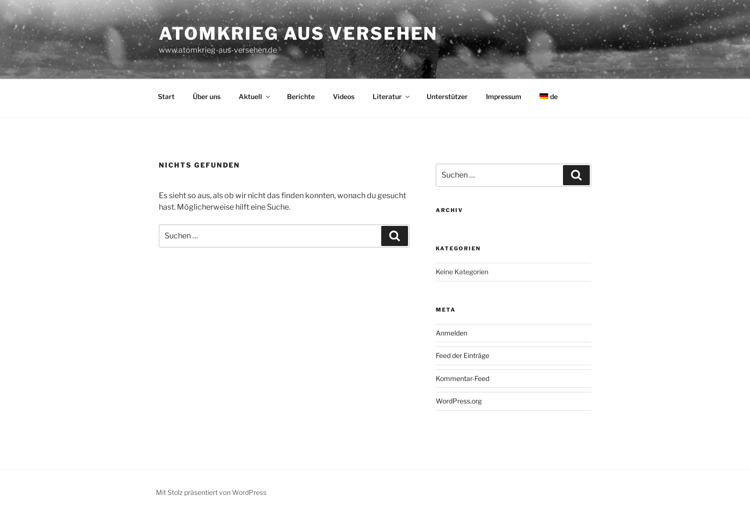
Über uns (207, 96)
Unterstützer (447, 96)
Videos (343, 96)
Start (166, 96)
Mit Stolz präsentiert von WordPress (211, 492)
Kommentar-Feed (462, 378)
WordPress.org (459, 401)
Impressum (503, 96)
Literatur (392, 96)
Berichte (301, 96)
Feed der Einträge (462, 355)
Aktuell (255, 96)
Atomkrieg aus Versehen (298, 33)
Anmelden (451, 333)
